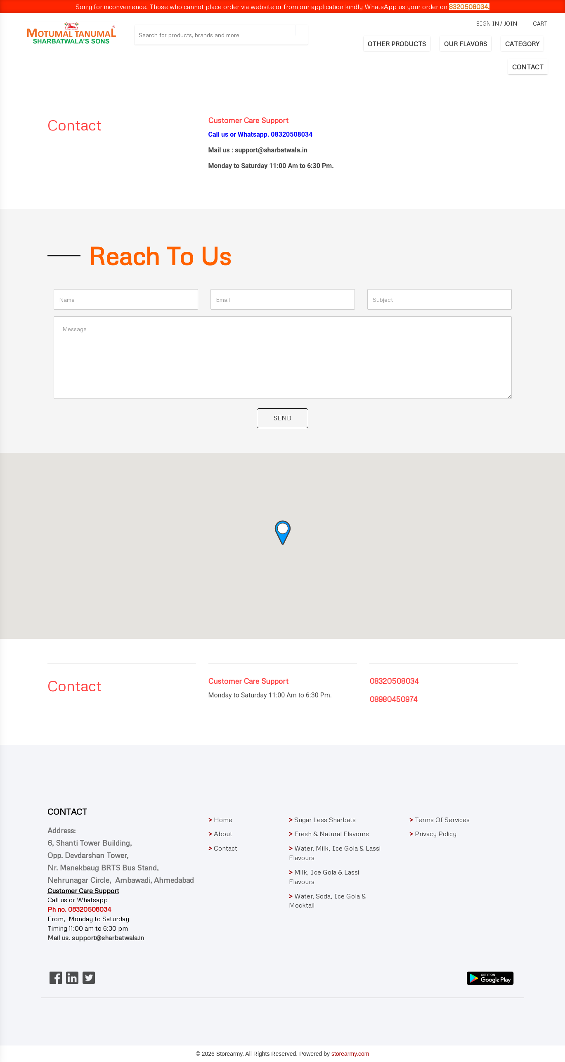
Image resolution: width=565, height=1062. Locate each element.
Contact (222, 848)
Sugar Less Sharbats (322, 819)
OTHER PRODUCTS (397, 43)
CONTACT (528, 67)
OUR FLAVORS (465, 43)
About (220, 834)
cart (540, 23)
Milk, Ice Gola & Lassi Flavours (335, 877)
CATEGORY (522, 43)
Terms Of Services (439, 819)
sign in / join (496, 23)
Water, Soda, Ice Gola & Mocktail (335, 901)
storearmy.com (350, 1053)
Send (282, 418)
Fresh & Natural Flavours (329, 834)
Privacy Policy (432, 834)
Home (220, 819)
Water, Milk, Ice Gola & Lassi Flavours (335, 853)
